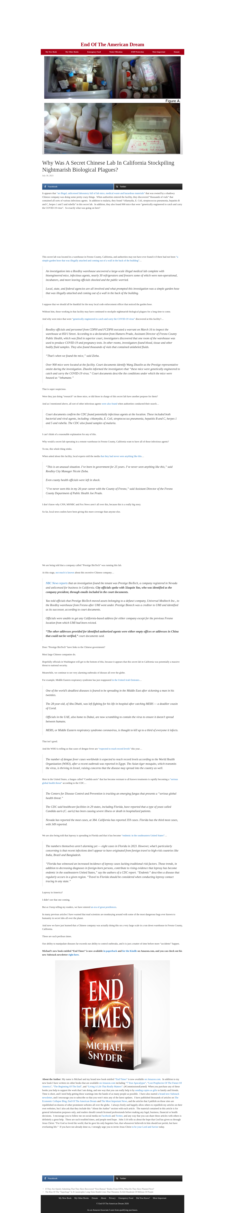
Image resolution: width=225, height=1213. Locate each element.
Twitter (119, 1115)
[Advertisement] (112, 20)
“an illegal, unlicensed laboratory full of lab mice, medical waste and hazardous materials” (101, 193)
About (103, 1198)
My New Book (51, 52)
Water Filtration (115, 52)
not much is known (65, 572)
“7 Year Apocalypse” (136, 1083)
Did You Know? (143, 1198)
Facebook (106, 1115)
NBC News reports (57, 583)
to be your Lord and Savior (145, 1126)
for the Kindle (129, 951)
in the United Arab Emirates (125, 680)
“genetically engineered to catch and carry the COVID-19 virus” (103, 319)
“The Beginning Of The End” (67, 1086)
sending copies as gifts (146, 1090)
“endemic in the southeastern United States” (143, 835)
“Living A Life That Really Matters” (105, 1086)
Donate (177, 52)
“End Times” (121, 1079)
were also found (109, 403)
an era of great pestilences (103, 907)
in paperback (110, 951)
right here (73, 954)
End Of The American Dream (112, 44)
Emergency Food (94, 52)
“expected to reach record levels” (114, 748)
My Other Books (72, 52)
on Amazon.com (152, 1079)
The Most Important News (114, 1101)
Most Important (158, 52)
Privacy (112, 1198)
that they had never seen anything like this (121, 456)
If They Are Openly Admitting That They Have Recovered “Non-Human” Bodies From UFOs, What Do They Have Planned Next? (99, 1189)
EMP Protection (137, 52)
